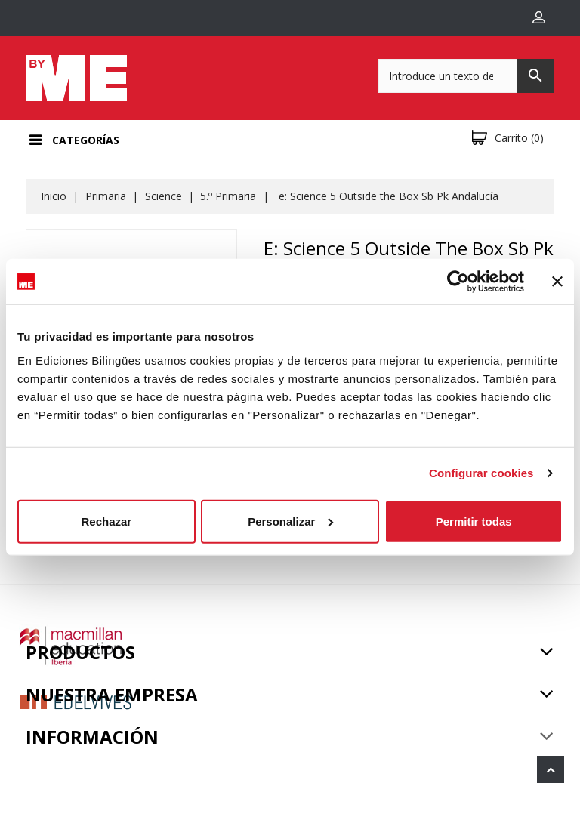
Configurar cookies (481, 473)
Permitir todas (474, 520)
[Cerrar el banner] (557, 281)
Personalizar (290, 520)
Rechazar (106, 520)
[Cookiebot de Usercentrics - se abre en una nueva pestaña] (458, 281)
